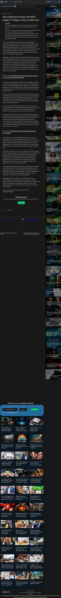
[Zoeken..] (49, 2)
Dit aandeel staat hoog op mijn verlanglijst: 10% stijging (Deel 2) (31, 233)
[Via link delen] (12, 209)
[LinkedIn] (6, 592)
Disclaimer (30, 594)
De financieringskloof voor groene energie (8, 233)
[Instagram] (3, 592)
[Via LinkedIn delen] (9, 209)
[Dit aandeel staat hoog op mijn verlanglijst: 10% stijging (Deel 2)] (33, 225)
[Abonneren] (35, 409)
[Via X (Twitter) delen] (6, 209)
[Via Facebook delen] (3, 209)
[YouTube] (8, 592)
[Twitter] (4, 592)
